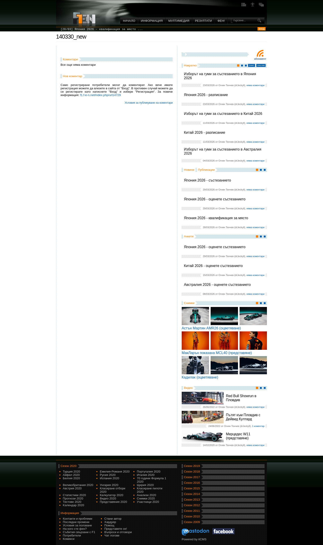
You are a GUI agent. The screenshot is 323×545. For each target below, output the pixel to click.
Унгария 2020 (109, 485)
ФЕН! (221, 20)
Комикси (68, 539)
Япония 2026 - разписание (206, 95)
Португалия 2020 (148, 471)
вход (261, 28)
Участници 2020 (148, 501)
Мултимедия (178, 20)
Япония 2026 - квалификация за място (216, 218)
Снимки (189, 303)
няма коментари (255, 85)
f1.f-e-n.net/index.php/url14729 (100, 95)
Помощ (109, 525)
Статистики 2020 (74, 495)
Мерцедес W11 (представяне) (238, 436)
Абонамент (260, 58)
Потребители (72, 535)
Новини (189, 169)
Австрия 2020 (72, 488)
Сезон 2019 (192, 466)
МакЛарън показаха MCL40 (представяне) (217, 353)
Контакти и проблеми (77, 518)
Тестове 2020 (72, 501)
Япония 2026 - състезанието (207, 180)
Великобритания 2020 (78, 485)
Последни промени (76, 522)
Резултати (203, 20)
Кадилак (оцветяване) (200, 377)
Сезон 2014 (192, 494)
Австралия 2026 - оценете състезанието (217, 285)
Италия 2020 (146, 475)
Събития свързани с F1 (79, 532)
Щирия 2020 (145, 485)
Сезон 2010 (192, 516)
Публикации (206, 169)
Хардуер (110, 522)
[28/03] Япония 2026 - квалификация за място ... (102, 29)
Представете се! (115, 528)
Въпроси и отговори (118, 532)
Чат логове (111, 535)
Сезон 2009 (192, 522)
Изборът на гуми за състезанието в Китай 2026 (223, 114)
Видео (188, 388)
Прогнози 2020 (73, 498)
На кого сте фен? (75, 528)
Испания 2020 (109, 478)
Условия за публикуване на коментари (149, 102)
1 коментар (258, 426)
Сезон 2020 (68, 466)
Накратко (190, 65)
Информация (152, 20)
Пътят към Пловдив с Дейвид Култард (243, 417)
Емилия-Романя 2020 (115, 471)
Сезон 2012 (192, 505)
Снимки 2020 (146, 498)
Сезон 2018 (192, 471)
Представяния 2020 (113, 501)
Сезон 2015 (192, 488)
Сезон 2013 (192, 499)
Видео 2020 (108, 498)
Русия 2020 (108, 475)
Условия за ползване (77, 525)
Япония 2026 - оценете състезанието (214, 199)
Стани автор (112, 518)
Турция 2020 (71, 471)
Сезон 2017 (192, 477)
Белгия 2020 (71, 478)
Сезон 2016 (192, 482)
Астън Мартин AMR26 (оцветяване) (211, 328)
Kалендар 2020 (73, 505)
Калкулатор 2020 (111, 495)
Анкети (189, 236)
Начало (129, 20)
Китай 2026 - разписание (204, 132)
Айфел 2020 (71, 475)
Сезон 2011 (192, 510)
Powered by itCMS (194, 539)
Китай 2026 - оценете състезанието (213, 266)
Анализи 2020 (146, 495)
